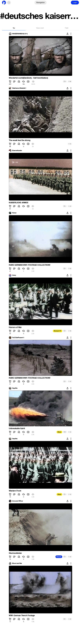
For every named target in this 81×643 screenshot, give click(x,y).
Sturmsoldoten (15, 553)
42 (69, 381)
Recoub (59, 557)
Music (59, 432)
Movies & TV (57, 331)
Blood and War (17, 563)
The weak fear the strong (19, 140)
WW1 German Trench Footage (22, 615)
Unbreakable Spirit (17, 428)
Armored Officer (17, 501)
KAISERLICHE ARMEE (18, 202)
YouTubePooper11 (18, 337)
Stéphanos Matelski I (19, 88)
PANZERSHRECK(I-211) (20, 34)
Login (75, 2)
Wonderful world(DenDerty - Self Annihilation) (28, 78)
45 (69, 331)
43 (69, 144)
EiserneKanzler (17, 150)
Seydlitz (14, 388)
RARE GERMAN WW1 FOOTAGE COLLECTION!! (29, 265)
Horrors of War (15, 327)
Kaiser (14, 213)
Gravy (14, 275)
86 (69, 81)
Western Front (15, 491)
